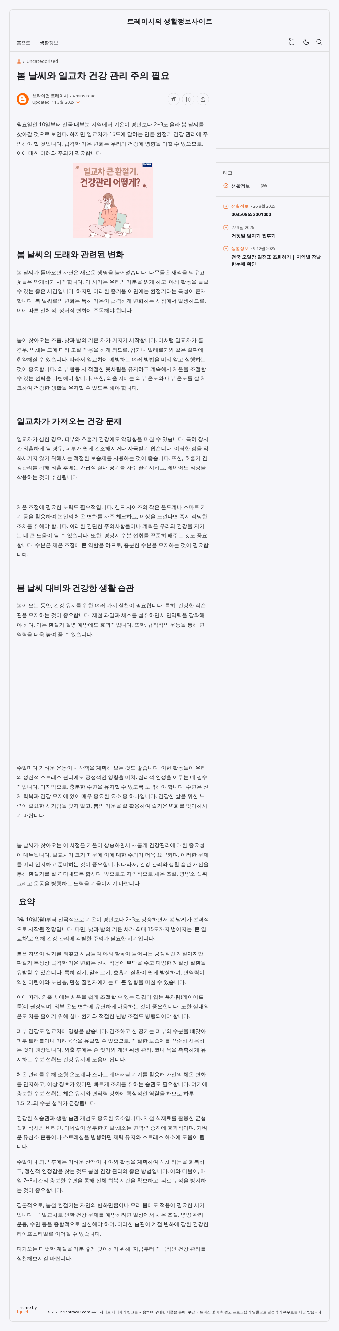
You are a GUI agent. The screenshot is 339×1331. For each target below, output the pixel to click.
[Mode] (306, 42)
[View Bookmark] (292, 42)
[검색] (319, 42)
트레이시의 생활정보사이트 (169, 21)
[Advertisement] (113, 708)
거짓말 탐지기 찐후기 (253, 235)
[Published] (77, 102)
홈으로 (23, 42)
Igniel (22, 1312)
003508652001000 (251, 214)
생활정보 (49, 42)
